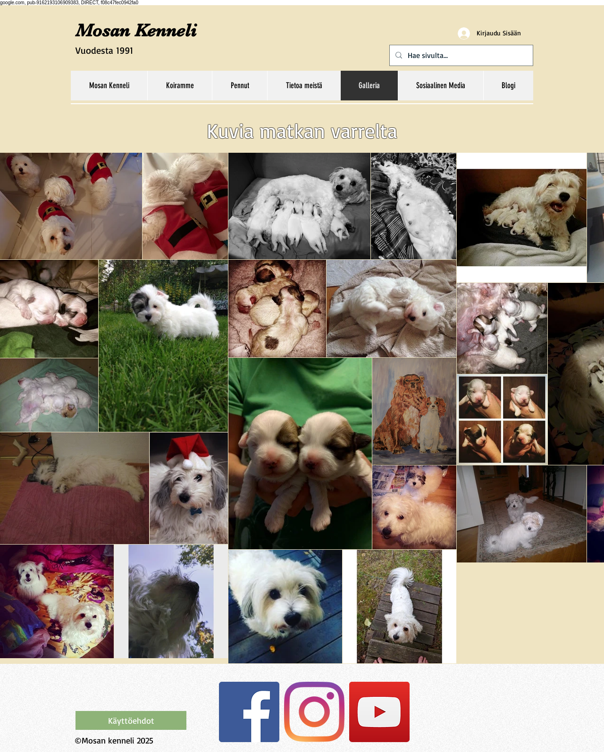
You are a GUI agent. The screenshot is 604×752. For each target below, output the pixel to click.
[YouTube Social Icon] (379, 712)
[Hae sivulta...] (460, 55)
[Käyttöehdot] (131, 720)
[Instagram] (314, 712)
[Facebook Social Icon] (249, 712)
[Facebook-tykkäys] (134, 691)
